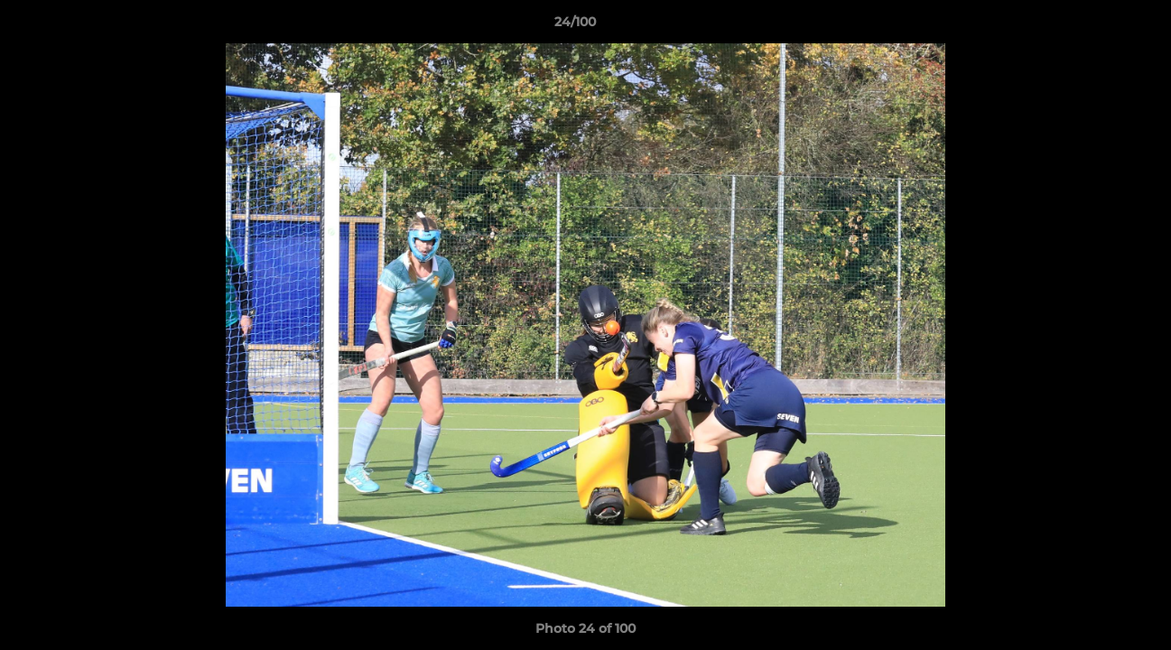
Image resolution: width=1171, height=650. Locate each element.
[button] (1095, 26)
